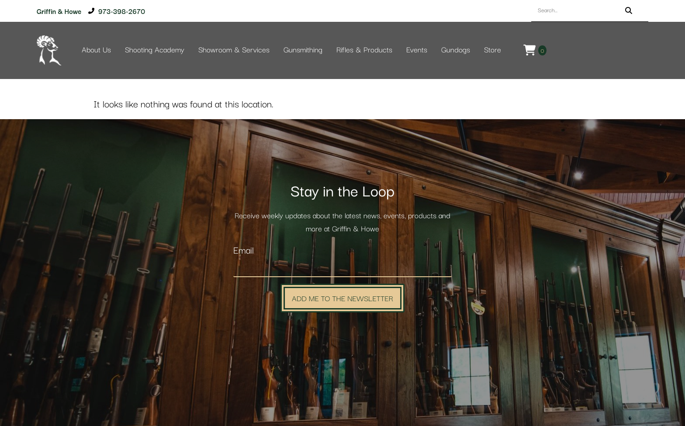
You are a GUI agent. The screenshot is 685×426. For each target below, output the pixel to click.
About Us (96, 50)
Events (416, 50)
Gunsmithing (303, 50)
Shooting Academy (154, 50)
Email (243, 250)
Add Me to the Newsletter (342, 298)
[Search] (628, 10)
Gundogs (455, 50)
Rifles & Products (364, 50)
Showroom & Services (234, 50)
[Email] (342, 268)
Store (492, 50)
